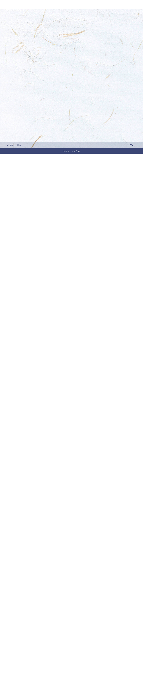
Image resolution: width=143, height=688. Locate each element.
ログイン (104, 677)
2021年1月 (106, 575)
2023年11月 (107, 380)
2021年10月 (107, 524)
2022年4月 (106, 489)
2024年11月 (107, 312)
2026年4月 (106, 214)
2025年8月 (106, 260)
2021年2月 (106, 569)
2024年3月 (106, 358)
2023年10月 (107, 386)
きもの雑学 (106, 633)
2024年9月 (106, 323)
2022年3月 (106, 495)
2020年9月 (106, 598)
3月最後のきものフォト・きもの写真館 (117, 68)
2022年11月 (107, 449)
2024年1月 (106, 369)
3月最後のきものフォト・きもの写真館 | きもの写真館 (118, 107)
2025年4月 (106, 283)
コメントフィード (108, 684)
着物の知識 (106, 662)
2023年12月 (107, 375)
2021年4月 (106, 558)
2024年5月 (106, 346)
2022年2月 (106, 501)
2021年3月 (106, 564)
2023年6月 (106, 409)
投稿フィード (106, 681)
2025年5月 (106, 277)
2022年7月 (106, 472)
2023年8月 (106, 398)
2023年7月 (106, 403)
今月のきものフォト (110, 639)
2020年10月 (107, 592)
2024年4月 (106, 352)
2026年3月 (106, 220)
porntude (104, 100)
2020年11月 (107, 586)
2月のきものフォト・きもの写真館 (114, 98)
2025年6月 (106, 272)
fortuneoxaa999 (107, 130)
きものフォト (107, 628)
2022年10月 (107, 455)
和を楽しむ (107, 651)
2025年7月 (106, 266)
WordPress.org (107, 687)
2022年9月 (106, 460)
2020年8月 (106, 604)
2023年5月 (106, 415)
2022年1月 (106, 506)
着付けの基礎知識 (109, 656)
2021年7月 (106, 541)
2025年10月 (107, 249)
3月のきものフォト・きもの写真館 (115, 74)
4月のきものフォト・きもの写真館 (115, 57)
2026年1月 (106, 232)
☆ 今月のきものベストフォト (114, 622)
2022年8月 (106, 466)
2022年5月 (106, 483)
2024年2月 (106, 363)
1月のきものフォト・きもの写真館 (114, 128)
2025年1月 (106, 300)
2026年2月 (106, 226)
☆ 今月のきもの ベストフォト (113, 105)
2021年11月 (107, 518)
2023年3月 (106, 426)
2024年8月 (106, 329)
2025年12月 (107, 237)
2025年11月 (107, 243)
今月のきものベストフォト (113, 645)
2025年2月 (106, 295)
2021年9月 (106, 529)
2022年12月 (107, 443)
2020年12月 (107, 581)
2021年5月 (106, 552)
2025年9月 (106, 254)
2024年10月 (107, 317)
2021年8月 (106, 535)
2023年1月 (106, 438)
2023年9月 (106, 392)
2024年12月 (107, 306)
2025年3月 (106, 289)
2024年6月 (106, 340)
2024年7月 (106, 335)
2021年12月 (107, 512)
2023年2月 (106, 432)
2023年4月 (106, 420)
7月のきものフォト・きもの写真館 (114, 121)
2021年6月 (106, 546)
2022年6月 (106, 478)
